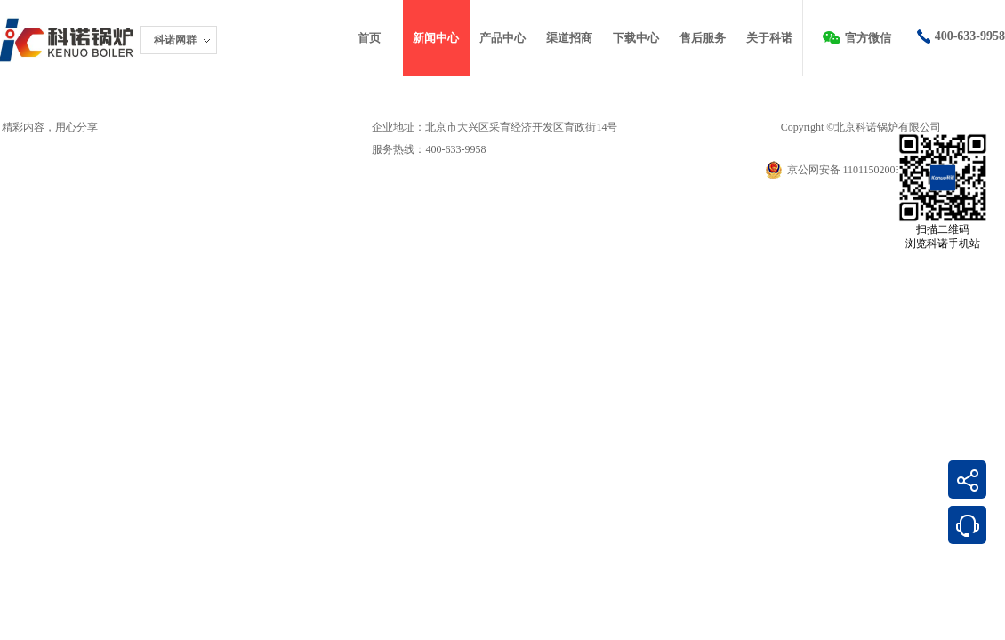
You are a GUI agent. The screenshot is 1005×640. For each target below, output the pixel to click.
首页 (369, 37)
